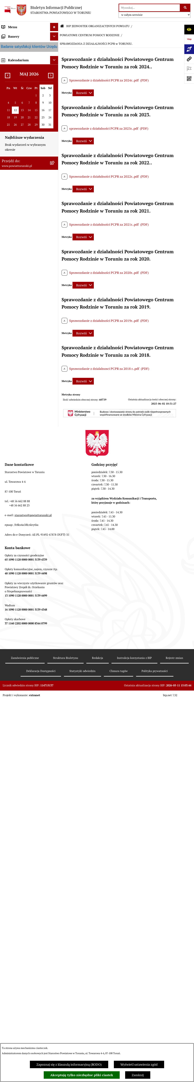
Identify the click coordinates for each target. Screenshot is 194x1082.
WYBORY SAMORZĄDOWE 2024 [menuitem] (25, 387)
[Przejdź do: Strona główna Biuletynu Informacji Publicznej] (62, 26)
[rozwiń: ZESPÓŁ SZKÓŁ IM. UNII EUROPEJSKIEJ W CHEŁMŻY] (55, 526)
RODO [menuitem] (6, 127)
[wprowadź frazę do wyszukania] (149, 8)
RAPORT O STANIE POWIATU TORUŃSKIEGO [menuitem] (23, 322)
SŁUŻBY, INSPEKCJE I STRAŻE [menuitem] (23, 263)
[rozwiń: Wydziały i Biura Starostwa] (55, 172)
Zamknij (138, 1075)
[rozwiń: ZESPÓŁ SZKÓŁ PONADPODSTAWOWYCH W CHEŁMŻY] (55, 506)
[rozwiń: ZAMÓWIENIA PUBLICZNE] (55, 728)
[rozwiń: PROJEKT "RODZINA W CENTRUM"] (55, 929)
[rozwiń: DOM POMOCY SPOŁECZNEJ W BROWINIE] (55, 990)
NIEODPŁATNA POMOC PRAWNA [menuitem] (19, 368)
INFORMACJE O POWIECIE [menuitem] (21, 56)
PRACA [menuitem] (7, 350)
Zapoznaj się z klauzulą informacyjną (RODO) (69, 1064)
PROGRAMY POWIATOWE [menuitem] (21, 296)
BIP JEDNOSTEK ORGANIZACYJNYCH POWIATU (98, 26)
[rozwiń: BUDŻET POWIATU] (55, 304)
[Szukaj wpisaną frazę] (185, 8)
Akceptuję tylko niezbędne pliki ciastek (81, 1075)
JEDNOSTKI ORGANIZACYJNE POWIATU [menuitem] (23, 252)
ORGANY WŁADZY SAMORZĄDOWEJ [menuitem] (15, 100)
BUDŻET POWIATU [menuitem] (15, 304)
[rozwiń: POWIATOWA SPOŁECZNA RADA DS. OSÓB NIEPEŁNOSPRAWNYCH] (55, 847)
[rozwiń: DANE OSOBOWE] (55, 604)
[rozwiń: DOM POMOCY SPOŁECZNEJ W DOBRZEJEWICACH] (55, 1021)
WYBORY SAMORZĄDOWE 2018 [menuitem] (25, 396)
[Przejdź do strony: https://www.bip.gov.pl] (189, 39)
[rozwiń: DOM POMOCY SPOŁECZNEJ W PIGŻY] (55, 1006)
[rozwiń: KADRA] (55, 744)
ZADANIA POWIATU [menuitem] (16, 271)
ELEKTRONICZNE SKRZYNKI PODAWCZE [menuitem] (23, 414)
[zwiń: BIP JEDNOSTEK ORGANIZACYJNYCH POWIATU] (55, 454)
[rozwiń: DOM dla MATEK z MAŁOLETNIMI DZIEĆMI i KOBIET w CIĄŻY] (55, 811)
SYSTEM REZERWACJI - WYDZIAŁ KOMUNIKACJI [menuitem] (20, 427)
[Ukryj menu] (54, 27)
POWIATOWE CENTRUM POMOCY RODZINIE (89, 35)
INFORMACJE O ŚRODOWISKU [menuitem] (24, 358)
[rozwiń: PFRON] (55, 872)
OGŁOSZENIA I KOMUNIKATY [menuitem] (24, 333)
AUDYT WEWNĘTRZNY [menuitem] (19, 288)
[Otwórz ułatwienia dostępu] (189, 29)
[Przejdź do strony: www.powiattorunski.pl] (189, 59)
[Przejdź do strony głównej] (47, 10)
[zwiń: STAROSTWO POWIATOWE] (55, 136)
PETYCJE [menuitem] (8, 404)
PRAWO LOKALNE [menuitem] (15, 119)
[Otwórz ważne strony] (189, 69)
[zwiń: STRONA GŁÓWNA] (55, 35)
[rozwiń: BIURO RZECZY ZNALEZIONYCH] (55, 379)
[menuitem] (29, 35)
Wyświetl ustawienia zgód (139, 1064)
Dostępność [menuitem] (10, 446)
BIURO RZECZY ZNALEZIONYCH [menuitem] (25, 379)
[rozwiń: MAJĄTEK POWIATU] (55, 312)
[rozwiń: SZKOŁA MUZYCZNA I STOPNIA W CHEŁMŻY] (55, 541)
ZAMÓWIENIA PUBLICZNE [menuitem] (21, 342)
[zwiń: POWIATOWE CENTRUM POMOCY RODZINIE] (55, 557)
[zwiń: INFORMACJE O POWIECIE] (55, 56)
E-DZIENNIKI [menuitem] (11, 438)
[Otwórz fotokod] (189, 78)
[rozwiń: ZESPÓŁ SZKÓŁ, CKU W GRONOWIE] (55, 490)
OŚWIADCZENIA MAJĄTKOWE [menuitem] (24, 111)
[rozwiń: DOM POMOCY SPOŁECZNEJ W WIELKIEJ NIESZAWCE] (55, 1042)
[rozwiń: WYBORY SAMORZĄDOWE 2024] (55, 387)
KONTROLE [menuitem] (10, 279)
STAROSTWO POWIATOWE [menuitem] (21, 136)
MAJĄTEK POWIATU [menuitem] (16, 312)
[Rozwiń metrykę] (83, 92)
